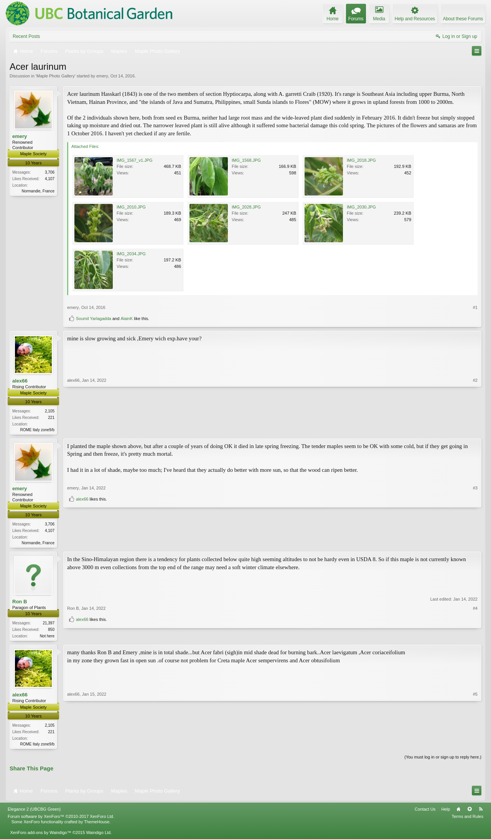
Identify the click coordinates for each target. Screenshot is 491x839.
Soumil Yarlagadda (93, 318)
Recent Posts (26, 36)
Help (445, 812)
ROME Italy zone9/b (37, 430)
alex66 (20, 381)
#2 (475, 429)
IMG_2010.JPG (131, 207)
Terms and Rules (467, 819)
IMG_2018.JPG (361, 160)
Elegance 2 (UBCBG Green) (34, 812)
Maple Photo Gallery (55, 76)
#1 (475, 307)
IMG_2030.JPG (361, 207)
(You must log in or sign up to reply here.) (442, 759)
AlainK (126, 318)
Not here (47, 637)
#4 (475, 623)
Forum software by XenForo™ (61, 819)
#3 (475, 529)
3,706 (49, 172)
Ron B (19, 603)
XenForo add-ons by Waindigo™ (40, 835)
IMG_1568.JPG (246, 160)
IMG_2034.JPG (131, 253)
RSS (480, 812)
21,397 (48, 624)
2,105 (49, 411)
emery (102, 76)
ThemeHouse (96, 825)
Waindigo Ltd (98, 835)
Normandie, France (37, 191)
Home (458, 812)
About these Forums (463, 18)
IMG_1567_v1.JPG (135, 160)
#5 (475, 745)
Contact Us (425, 812)
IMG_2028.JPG (246, 207)
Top (469, 812)
